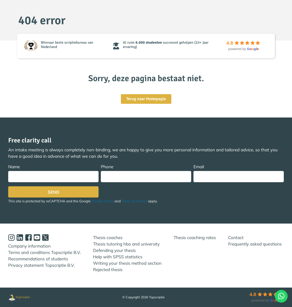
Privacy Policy (102, 201)
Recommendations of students (38, 259)
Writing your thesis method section (127, 263)
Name (53, 173)
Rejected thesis (108, 269)
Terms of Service (134, 201)
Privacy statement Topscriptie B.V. (41, 265)
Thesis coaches (108, 237)
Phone (146, 173)
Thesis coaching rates (195, 237)
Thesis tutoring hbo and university (126, 244)
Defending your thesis (114, 250)
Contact (236, 237)
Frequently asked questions (255, 244)
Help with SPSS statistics (117, 256)
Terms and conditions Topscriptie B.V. (44, 252)
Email (238, 173)
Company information (29, 246)
